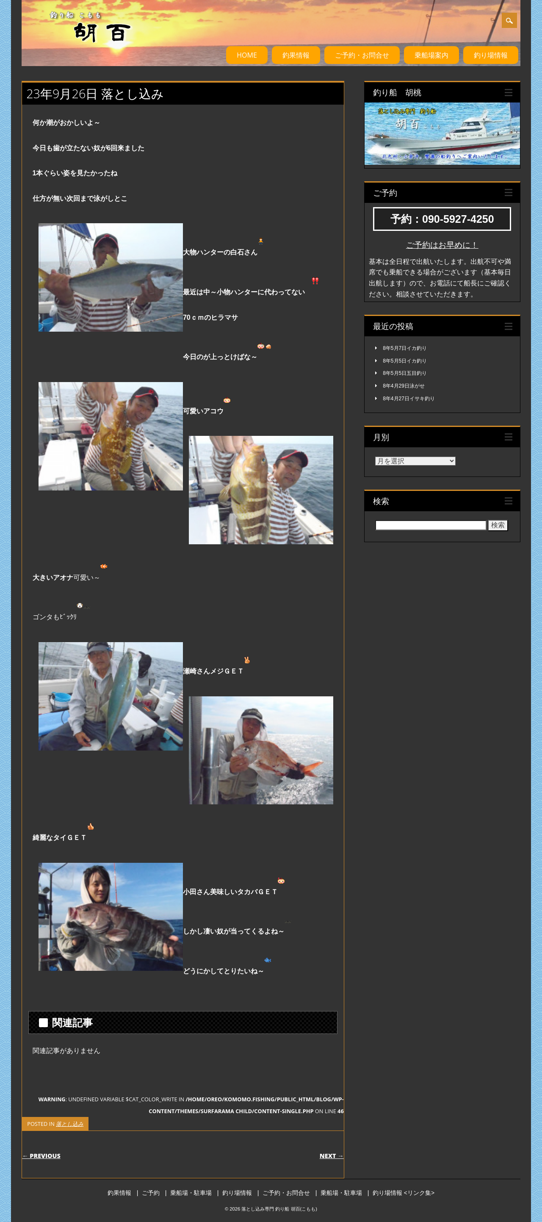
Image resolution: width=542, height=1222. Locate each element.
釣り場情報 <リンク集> (403, 1192)
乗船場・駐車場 (191, 1192)
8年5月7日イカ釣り (405, 348)
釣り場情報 (491, 55)
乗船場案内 (431, 55)
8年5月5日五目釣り (405, 373)
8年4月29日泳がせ (404, 386)
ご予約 (151, 1192)
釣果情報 (296, 55)
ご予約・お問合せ (362, 55)
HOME (247, 55)
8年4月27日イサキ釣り (409, 399)
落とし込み (69, 1124)
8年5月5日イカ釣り (405, 361)
